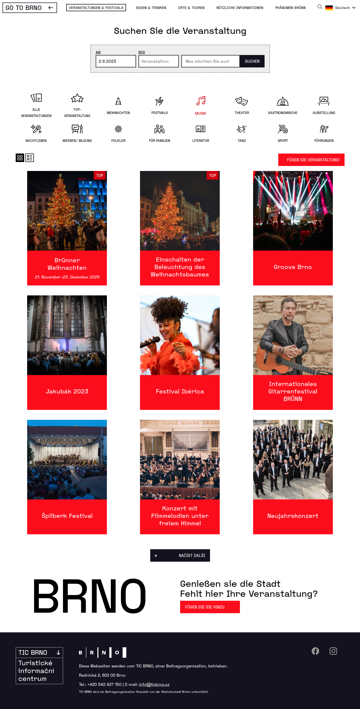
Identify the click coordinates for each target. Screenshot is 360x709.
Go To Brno (23, 7)
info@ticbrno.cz (154, 684)
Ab (98, 52)
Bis (142, 52)
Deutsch (342, 7)
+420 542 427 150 (104, 684)
